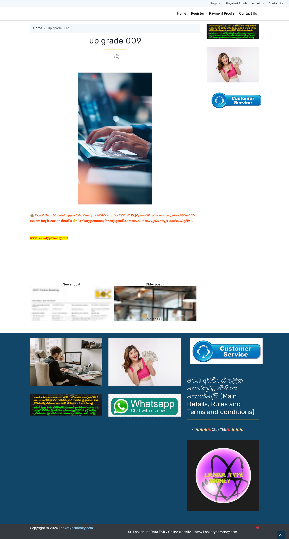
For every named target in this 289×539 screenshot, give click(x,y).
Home (181, 13)
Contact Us (276, 3)
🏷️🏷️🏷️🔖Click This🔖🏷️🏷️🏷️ (219, 430)
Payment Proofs (236, 3)
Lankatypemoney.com (76, 528)
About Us (258, 3)
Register (216, 3)
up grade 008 (155, 319)
